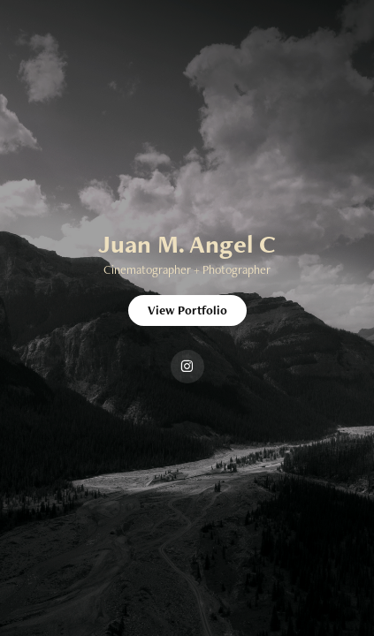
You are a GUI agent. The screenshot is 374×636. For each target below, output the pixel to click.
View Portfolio (187, 310)
